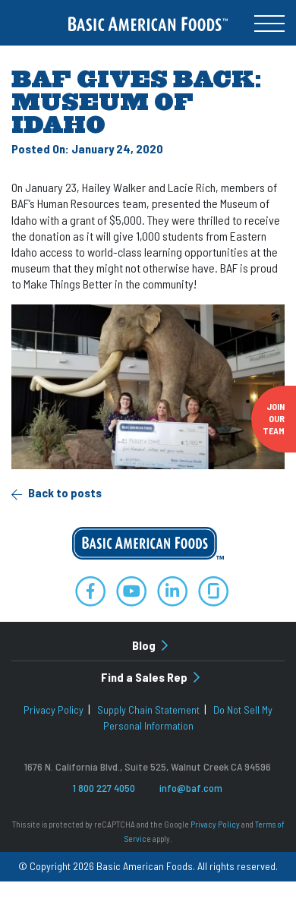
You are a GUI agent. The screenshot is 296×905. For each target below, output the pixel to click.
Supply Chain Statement (148, 709)
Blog (150, 645)
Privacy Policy (53, 709)
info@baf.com (190, 787)
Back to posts (56, 492)
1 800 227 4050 (104, 787)
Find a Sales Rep (150, 677)
